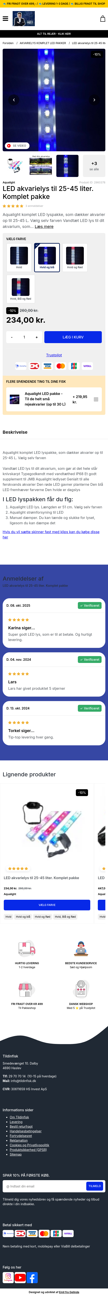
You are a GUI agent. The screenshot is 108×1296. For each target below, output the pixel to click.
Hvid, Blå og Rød (65, 916)
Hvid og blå (23, 916)
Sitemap (16, 1154)
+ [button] (36, 337)
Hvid (8, 916)
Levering (16, 1122)
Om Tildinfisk (19, 1117)
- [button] (11, 337)
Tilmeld (94, 1186)
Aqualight (9, 182)
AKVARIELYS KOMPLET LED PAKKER (43, 43)
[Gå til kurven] (100, 19)
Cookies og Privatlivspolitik (29, 1145)
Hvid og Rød (42, 916)
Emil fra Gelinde (69, 1292)
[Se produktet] (14, 399)
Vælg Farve (47, 905)
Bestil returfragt (21, 1126)
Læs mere (44, 226)
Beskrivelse (15, 432)
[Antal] (24, 337)
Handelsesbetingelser (26, 1131)
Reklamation (19, 1140)
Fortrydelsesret (21, 1136)
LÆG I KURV (73, 337)
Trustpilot (54, 355)
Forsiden (8, 43)
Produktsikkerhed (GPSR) (28, 1150)
